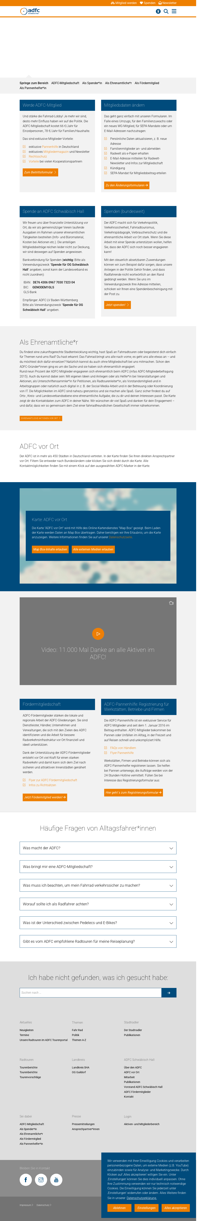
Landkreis (78, 1060)
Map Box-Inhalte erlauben (50, 549)
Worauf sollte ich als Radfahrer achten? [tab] (56, 904)
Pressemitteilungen (83, 1124)
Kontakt (129, 1096)
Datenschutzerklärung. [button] (142, 1198)
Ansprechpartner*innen (86, 1129)
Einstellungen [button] (147, 1208)
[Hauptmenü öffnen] (174, 11)
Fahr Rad (77, 1030)
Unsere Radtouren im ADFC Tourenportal (44, 1040)
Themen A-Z (79, 1040)
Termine (24, 1035)
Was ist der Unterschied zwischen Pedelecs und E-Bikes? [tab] (70, 922)
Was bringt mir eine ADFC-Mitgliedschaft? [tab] (58, 866)
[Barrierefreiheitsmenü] (158, 11)
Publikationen (132, 1035)
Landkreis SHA (80, 1067)
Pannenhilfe (50, 147)
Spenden (147, 3)
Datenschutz (44, 1205)
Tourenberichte (28, 1067)
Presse (76, 1116)
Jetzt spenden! (115, 305)
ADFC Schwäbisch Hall (139, 1060)
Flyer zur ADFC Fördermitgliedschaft (53, 780)
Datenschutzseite (120, 537)
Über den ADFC (133, 1067)
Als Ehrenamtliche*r (118, 83)
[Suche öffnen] (166, 11)
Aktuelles (26, 1022)
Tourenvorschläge (30, 1077)
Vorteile (34, 161)
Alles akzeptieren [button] (175, 1208)
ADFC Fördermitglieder (137, 1091)
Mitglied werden (124, 3)
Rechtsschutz (38, 156)
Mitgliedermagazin (56, 152)
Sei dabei (26, 1116)
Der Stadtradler (133, 1030)
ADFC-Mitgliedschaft (65, 83)
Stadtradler (131, 1022)
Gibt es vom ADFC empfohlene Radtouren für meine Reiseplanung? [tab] (79, 941)
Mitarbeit (129, 1077)
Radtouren (27, 1060)
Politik (75, 1035)
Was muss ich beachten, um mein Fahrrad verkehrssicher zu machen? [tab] (81, 885)
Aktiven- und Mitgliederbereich (142, 1124)
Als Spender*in (92, 83)
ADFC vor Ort (131, 1072)
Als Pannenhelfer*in (33, 88)
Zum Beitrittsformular (38, 172)
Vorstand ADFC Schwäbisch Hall (143, 1086)
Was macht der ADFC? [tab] (41, 848)
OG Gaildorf (79, 1072)
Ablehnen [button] (119, 1208)
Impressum (27, 1205)
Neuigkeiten (27, 1030)
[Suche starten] (168, 992)
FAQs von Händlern (123, 748)
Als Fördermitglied (147, 83)
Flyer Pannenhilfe (122, 753)
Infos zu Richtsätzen (42, 785)
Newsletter (167, 3)
